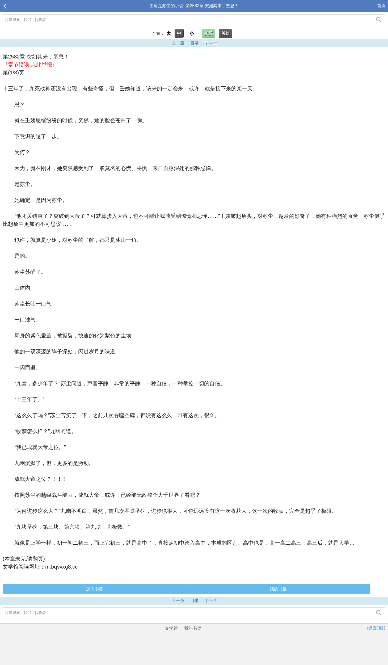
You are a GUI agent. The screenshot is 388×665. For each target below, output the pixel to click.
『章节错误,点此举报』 (30, 64)
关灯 (225, 33)
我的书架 (278, 589)
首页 (381, 5)
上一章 (178, 43)
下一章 (210, 43)
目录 (194, 43)
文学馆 (171, 628)
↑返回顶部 (375, 628)
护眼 (208, 33)
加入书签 (94, 589)
